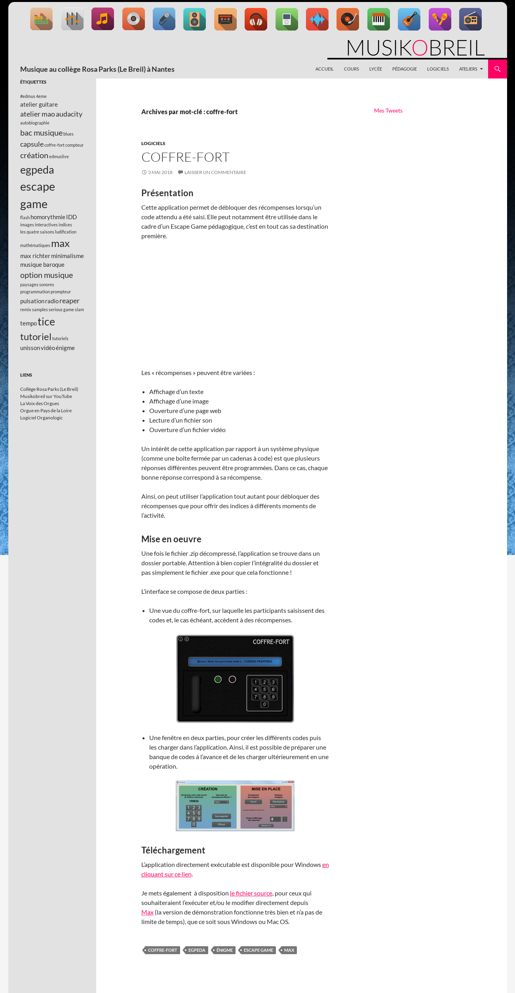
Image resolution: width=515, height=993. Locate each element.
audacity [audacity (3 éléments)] (69, 113)
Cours (351, 68)
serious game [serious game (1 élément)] (61, 309)
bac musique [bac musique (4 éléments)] (41, 132)
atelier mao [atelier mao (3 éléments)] (37, 113)
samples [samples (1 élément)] (40, 309)
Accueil (324, 68)
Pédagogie (404, 68)
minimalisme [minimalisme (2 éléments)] (67, 255)
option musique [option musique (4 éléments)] (46, 274)
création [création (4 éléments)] (34, 155)
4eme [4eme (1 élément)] (41, 96)
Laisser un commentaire (215, 172)
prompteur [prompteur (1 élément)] (61, 291)
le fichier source (251, 893)
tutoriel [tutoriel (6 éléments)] (35, 336)
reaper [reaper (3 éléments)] (69, 300)
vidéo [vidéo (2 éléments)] (48, 347)
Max (147, 912)
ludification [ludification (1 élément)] (65, 231)
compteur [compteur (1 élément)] (74, 144)
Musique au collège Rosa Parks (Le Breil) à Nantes (97, 69)
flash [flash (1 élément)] (25, 217)
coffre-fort (162, 950)
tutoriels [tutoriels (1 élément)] (60, 338)
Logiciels (438, 68)
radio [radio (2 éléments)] (52, 300)
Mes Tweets (388, 110)
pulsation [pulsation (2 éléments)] (32, 300)
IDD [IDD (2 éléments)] (71, 216)
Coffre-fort (185, 157)
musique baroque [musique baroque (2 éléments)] (42, 264)
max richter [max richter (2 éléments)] (35, 255)
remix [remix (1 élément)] (25, 309)
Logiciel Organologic (41, 418)
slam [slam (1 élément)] (79, 309)
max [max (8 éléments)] (60, 243)
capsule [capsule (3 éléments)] (32, 144)
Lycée (375, 68)
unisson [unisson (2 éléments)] (30, 347)
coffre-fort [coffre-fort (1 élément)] (54, 144)
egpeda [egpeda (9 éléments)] (37, 169)
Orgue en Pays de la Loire (46, 410)
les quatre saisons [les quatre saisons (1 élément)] (37, 231)
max (289, 950)
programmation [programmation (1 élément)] (35, 291)
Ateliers (468, 68)
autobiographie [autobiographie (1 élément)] (34, 122)
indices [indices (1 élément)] (65, 224)
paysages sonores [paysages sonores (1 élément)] (37, 284)
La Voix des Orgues (39, 403)
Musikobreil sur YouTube (46, 396)
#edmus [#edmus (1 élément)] (27, 96)
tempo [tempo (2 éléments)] (28, 323)
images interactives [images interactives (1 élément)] (39, 224)
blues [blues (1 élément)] (68, 133)
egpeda (196, 950)
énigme (225, 950)
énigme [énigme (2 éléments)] (65, 347)
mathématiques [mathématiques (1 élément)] (35, 245)
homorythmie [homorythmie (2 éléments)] (47, 216)
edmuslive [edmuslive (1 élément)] (59, 156)
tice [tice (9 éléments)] (46, 321)
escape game (258, 950)
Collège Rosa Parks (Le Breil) (49, 389)
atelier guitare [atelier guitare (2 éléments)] (39, 104)
